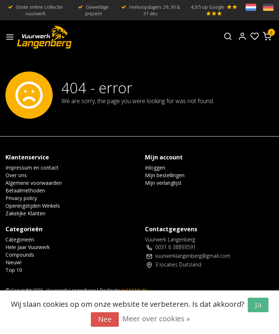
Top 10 (13, 269)
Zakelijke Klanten (25, 213)
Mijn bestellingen (165, 175)
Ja (258, 305)
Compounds (19, 254)
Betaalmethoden (25, 190)
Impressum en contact (31, 167)
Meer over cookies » (156, 318)
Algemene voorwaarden (33, 182)
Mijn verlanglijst (163, 182)
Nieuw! (13, 262)
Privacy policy (21, 198)
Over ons (16, 175)
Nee (105, 319)
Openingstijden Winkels (32, 205)
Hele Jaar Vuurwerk (27, 247)
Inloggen (155, 167)
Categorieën (19, 239)
